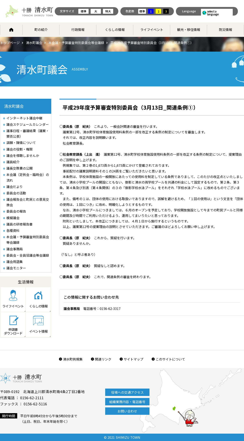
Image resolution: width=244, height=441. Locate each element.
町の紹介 (41, 29)
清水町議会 (34, 42)
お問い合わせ (127, 411)
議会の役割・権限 (19, 149)
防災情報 (225, 29)
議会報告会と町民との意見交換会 (27, 202)
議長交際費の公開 (19, 168)
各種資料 (12, 230)
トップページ (10, 42)
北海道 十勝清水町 (29, 11)
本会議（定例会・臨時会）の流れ (27, 177)
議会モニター (16, 267)
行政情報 (77, 29)
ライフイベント (151, 29)
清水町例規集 (73, 359)
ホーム (11, 30)
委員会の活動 (16, 192)
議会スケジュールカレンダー (27, 124)
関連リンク (103, 359)
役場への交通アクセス (127, 392)
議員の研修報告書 (19, 224)
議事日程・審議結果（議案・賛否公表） (27, 133)
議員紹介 (12, 161)
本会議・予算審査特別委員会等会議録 (76, 42)
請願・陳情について (21, 142)
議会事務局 (14, 248)
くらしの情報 (115, 29)
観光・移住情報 (188, 29)
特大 (108, 11)
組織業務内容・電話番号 (127, 401)
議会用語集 (14, 261)
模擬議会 (12, 217)
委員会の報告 (16, 211)
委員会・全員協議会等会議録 (27, 255)
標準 (83, 11)
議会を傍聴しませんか (22, 155)
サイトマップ (133, 359)
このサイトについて (170, 359)
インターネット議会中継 (24, 118)
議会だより (14, 186)
